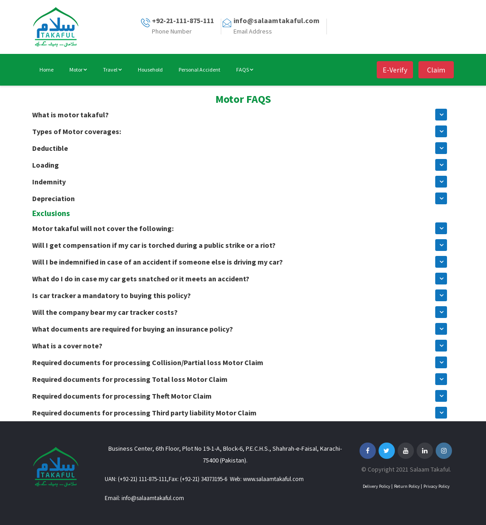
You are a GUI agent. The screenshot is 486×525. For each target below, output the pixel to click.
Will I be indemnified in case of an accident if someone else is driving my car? (157, 261)
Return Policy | (408, 486)
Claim (436, 69)
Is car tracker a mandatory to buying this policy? (111, 295)
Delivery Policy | (378, 486)
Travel (112, 69)
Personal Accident (199, 69)
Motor (78, 69)
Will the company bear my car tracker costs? (105, 312)
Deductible (50, 148)
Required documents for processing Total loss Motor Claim (130, 379)
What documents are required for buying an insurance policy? (132, 328)
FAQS (244, 69)
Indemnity (49, 181)
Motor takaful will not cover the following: (103, 228)
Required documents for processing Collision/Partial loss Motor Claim (147, 362)
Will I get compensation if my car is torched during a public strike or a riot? (154, 245)
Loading (45, 164)
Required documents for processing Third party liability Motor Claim (144, 412)
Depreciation (53, 198)
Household (150, 69)
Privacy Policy (436, 486)
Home (46, 69)
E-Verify (395, 69)
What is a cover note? (67, 345)
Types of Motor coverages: (76, 131)
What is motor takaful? (70, 114)
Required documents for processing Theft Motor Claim (122, 395)
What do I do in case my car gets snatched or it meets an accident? (140, 278)
